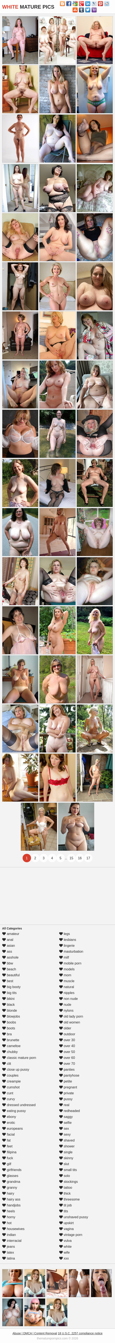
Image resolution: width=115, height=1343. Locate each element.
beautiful (11, 975)
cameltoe (11, 1046)
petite (65, 1081)
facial (8, 1134)
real (64, 1105)
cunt (7, 1093)
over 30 (67, 1040)
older (65, 1028)
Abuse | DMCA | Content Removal (34, 1333)
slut (64, 1164)
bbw (7, 963)
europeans (12, 1128)
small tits (68, 1170)
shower (67, 1146)
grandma (11, 1181)
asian (8, 945)
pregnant (68, 1087)
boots (8, 1028)
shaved (67, 1140)
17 (88, 858)
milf (64, 957)
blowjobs (11, 1016)
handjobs (11, 1205)
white (65, 1246)
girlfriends (12, 1170)
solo (64, 1176)
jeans (8, 1246)
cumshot (11, 1087)
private (66, 1093)
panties (67, 1069)
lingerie (67, 945)
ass (7, 951)
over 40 (67, 1046)
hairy (8, 1193)
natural (66, 987)
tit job (65, 1205)
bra (7, 1034)
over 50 (67, 1052)
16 (80, 858)
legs (64, 934)
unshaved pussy (73, 1217)
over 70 (67, 1063)
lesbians (67, 939)
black (8, 1004)
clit (6, 1063)
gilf (6, 1164)
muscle (66, 981)
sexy (65, 1134)
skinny (66, 1158)
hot (7, 1223)
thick (65, 1193)
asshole (10, 957)
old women (69, 1022)
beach (9, 969)
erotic (8, 1122)
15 (71, 858)
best (7, 981)
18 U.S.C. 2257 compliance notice (80, 1333)
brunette (10, 1040)
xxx (64, 1258)
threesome (69, 1199)
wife (64, 1252)
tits (63, 1211)
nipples (66, 993)
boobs (9, 1022)
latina (8, 1258)
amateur (10, 934)
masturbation (71, 951)
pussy (66, 1099)
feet (7, 1146)
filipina (9, 1152)
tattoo (65, 1187)
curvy (8, 1099)
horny (8, 1217)
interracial (12, 1240)
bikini (8, 999)
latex (8, 1252)
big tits (9, 993)
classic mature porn (19, 1058)
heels (8, 1211)
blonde (9, 1010)
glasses (10, 1176)
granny (9, 1187)
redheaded (69, 1111)
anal (7, 939)
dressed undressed (19, 1105)
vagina (66, 1229)
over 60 (67, 1058)
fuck (7, 1158)
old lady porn (71, 1016)
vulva (65, 1240)
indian (9, 1235)
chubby (10, 1052)
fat (6, 1140)
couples (10, 1075)
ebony (9, 1117)
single (66, 1152)
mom (65, 975)
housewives (13, 1229)
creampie (11, 1081)
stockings (68, 1181)
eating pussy (14, 1111)
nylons (66, 1010)
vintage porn (71, 1235)
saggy (66, 1117)
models (67, 969)
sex (64, 1128)
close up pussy (15, 1069)
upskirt (66, 1223)
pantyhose (69, 1075)
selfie (65, 1122)
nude (65, 1004)
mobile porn (70, 963)
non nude (68, 999)
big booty (11, 987)
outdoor (67, 1034)
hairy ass (11, 1199)
